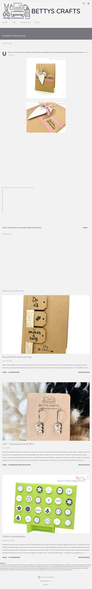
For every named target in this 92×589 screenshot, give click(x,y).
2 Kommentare (13, 372)
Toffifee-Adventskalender (13, 536)
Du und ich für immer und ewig (16, 356)
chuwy (50, 581)
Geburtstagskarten (34, 227)
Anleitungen (12, 227)
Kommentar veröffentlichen (19, 465)
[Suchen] (84, 3)
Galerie (37, 22)
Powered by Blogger (46, 577)
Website (4, 22)
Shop (14, 22)
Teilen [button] (85, 227)
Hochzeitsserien (25, 22)
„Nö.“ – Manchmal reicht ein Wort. (18, 443)
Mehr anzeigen (84, 372)
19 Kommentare (14, 557)
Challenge (22, 227)
